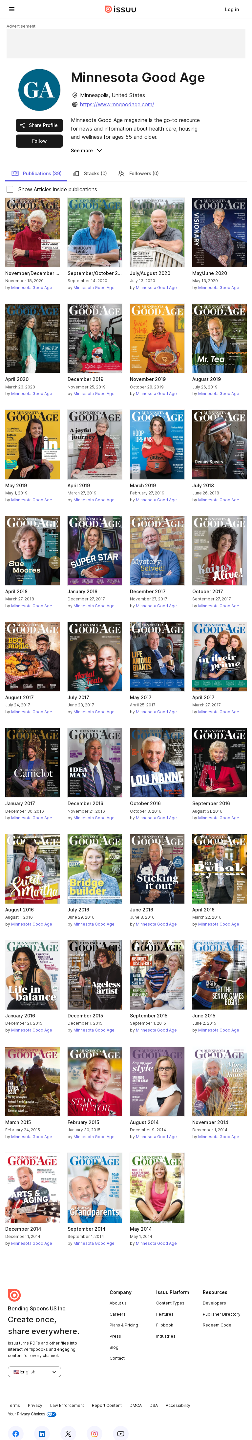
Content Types (170, 1293)
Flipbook (164, 1315)
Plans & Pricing (124, 1315)
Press (115, 1326)
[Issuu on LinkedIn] (42, 1424)
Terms (14, 1396)
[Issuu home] (120, 9)
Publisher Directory (222, 1304)
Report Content (107, 1396)
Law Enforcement (67, 1396)
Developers (214, 1293)
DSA (154, 1396)
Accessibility (178, 1396)
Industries (166, 1326)
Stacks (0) (89, 164)
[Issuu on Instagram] (94, 1424)
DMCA (136, 1396)
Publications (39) (36, 164)
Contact (117, 1348)
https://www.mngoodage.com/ (117, 104)
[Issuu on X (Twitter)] (68, 1424)
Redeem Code (217, 1315)
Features (165, 1304)
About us (118, 1293)
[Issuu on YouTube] (121, 1424)
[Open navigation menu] (11, 9)
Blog (114, 1337)
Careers (118, 1304)
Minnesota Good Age (31, 278)
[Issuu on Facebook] (16, 1424)
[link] (232, 9)
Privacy (35, 1396)
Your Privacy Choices (32, 1404)
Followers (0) (138, 164)
